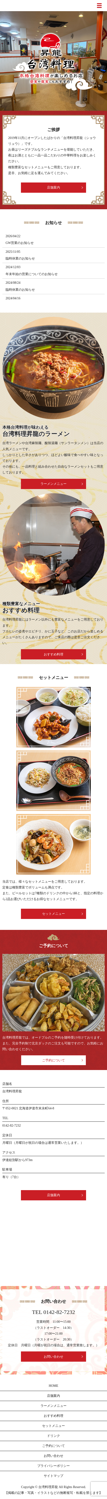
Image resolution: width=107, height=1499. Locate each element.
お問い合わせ (53, 1356)
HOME (53, 1386)
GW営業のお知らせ (20, 243)
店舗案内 (53, 187)
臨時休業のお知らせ (20, 258)
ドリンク (53, 1436)
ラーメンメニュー (53, 484)
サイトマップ (53, 1476)
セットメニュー (53, 913)
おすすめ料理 (53, 654)
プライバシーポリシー (53, 1466)
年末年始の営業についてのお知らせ (32, 274)
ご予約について (53, 1060)
